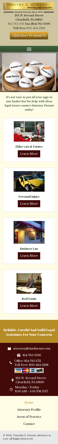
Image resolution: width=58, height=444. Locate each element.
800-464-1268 (35, 28)
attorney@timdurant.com (31, 348)
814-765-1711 (16, 23)
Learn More (29, 154)
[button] (29, 35)
